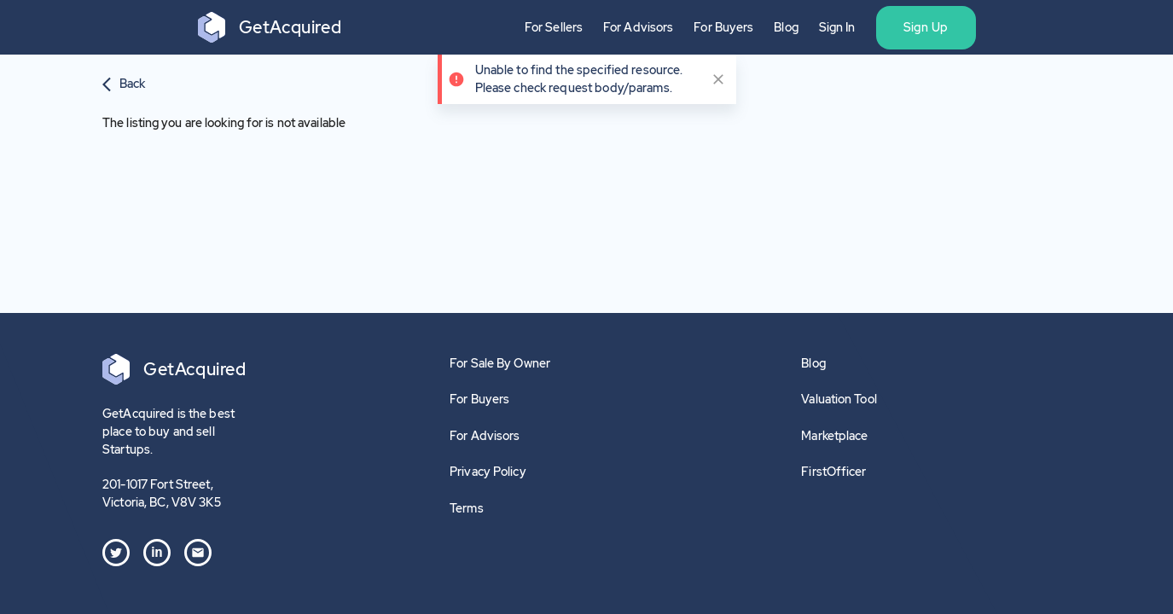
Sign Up (926, 27)
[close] (718, 79)
